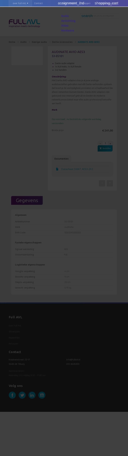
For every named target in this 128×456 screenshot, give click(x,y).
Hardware (67, 31)
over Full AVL (19, 3)
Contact (38, 3)
